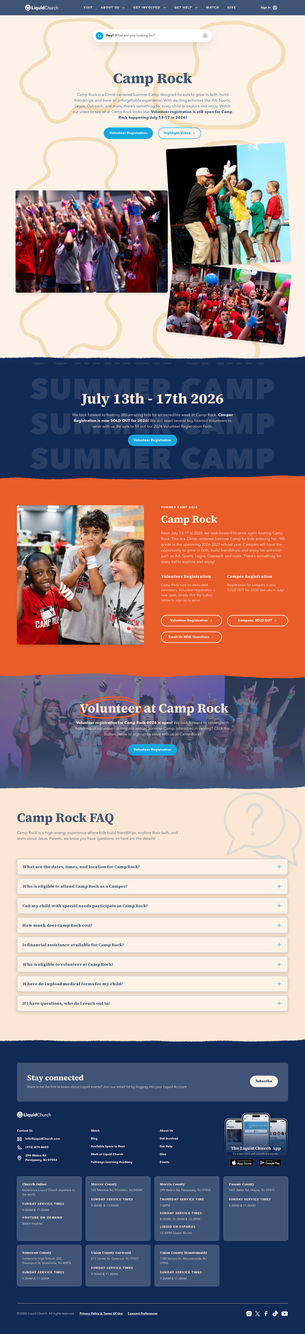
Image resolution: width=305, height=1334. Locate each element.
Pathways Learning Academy (111, 1162)
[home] (41, 7)
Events (164, 1162)
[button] (113, 7)
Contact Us (25, 1130)
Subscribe (264, 1081)
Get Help (166, 1146)
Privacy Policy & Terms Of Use (101, 1313)
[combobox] (152, 36)
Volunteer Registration (128, 133)
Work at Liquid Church (107, 1154)
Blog (94, 1138)
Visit (88, 7)
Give (231, 7)
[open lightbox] (179, 133)
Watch (212, 7)
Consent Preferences (143, 1313)
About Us (166, 1130)
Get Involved (169, 1138)
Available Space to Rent (108, 1146)
